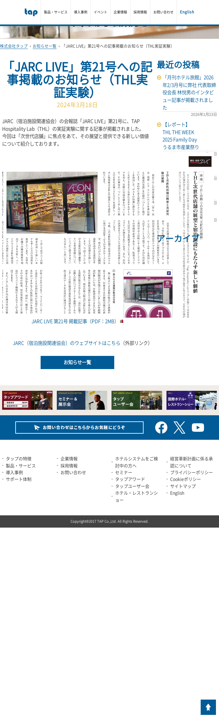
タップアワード (130, 479)
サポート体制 (18, 479)
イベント (100, 12)
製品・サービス (56, 12)
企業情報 (120, 12)
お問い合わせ (163, 12)
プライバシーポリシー (191, 472)
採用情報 (140, 12)
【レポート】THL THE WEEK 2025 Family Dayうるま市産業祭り (180, 136)
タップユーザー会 (132, 486)
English (187, 12)
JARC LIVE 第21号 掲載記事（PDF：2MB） (108, 318)
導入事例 (80, 12)
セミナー (123, 472)
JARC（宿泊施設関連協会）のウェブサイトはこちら (66, 342)
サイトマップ (183, 486)
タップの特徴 (18, 458)
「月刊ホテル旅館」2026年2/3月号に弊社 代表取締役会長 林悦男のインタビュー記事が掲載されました (189, 92)
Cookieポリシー (185, 479)
